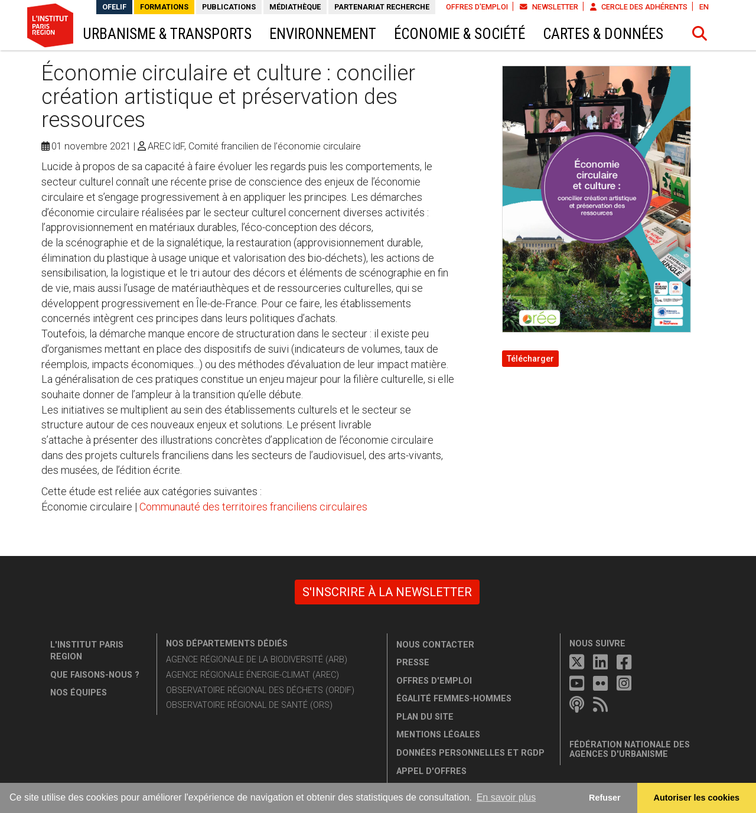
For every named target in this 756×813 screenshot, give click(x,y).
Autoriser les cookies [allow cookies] (697, 797)
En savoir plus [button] (506, 797)
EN (704, 6)
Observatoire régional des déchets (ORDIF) (260, 690)
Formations (164, 6)
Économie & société (459, 34)
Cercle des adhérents (638, 6)
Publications (229, 6)
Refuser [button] (605, 797)
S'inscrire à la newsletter (387, 592)
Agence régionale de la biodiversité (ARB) (256, 660)
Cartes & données (603, 34)
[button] (700, 33)
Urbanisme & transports (167, 34)
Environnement (322, 34)
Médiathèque (295, 6)
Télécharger (530, 358)
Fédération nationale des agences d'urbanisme (629, 749)
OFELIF (114, 6)
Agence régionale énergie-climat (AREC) (252, 675)
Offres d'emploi (477, 6)
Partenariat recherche (381, 6)
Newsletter (549, 6)
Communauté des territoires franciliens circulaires (253, 506)
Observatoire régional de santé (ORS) (249, 705)
